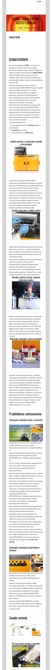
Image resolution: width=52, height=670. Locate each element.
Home (14, 28)
